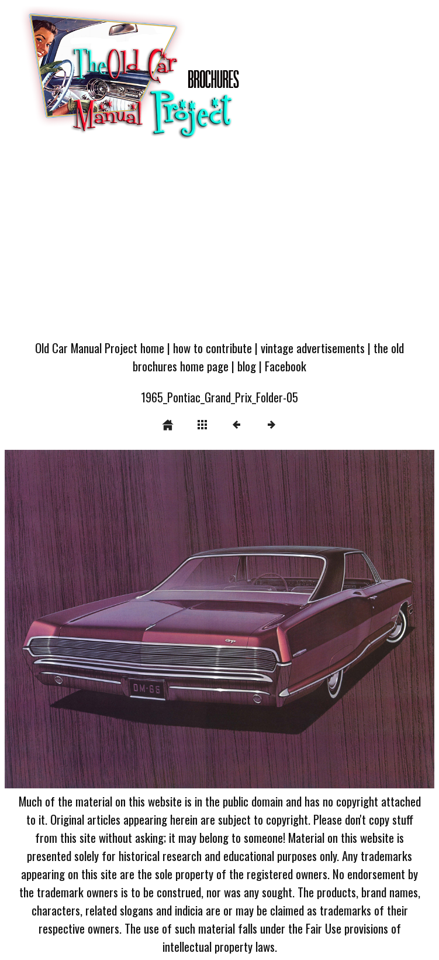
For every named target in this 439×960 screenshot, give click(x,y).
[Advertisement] (219, 244)
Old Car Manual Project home (99, 348)
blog (246, 366)
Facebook (285, 366)
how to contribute (212, 348)
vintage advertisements (313, 348)
